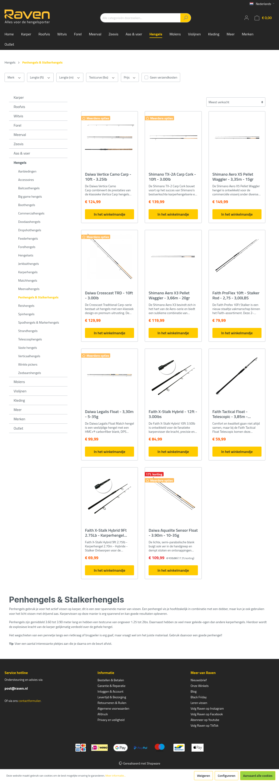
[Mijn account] (246, 17)
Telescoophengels (30, 339)
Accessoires (26, 179)
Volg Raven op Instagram (207, 708)
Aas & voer (22, 153)
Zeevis (18, 144)
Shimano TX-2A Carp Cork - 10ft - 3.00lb (172, 177)
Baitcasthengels (29, 188)
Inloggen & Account (110, 691)
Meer (18, 409)
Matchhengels (27, 280)
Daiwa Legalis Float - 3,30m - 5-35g (109, 414)
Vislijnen (20, 391)
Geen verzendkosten (163, 77)
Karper (19, 97)
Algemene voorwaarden (113, 708)
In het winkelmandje (109, 214)
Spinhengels (26, 314)
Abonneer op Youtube (205, 719)
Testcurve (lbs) (102, 77)
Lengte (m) (69, 77)
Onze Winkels (200, 685)
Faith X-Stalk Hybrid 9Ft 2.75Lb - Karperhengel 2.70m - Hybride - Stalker (107, 533)
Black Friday (199, 697)
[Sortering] (235, 102)
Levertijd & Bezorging (111, 697)
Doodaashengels (29, 221)
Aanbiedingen (27, 171)
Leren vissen (199, 702)
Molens (19, 381)
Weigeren (203, 775)
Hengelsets (25, 255)
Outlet (18, 428)
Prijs (130, 77)
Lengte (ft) (40, 77)
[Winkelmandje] (263, 17)
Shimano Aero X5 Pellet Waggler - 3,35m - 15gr (233, 177)
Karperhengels (27, 272)
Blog (194, 691)
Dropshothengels (29, 230)
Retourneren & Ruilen (111, 702)
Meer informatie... (115, 776)
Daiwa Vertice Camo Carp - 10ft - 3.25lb (108, 177)
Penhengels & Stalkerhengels (38, 297)
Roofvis (19, 106)
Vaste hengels (27, 347)
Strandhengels (27, 330)
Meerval (20, 134)
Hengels (20, 162)
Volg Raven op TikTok (205, 725)
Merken (19, 419)
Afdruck (102, 714)
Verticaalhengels (29, 356)
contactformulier (29, 700)
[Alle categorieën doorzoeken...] (140, 17)
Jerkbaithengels (28, 263)
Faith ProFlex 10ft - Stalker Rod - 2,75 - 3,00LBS (235, 295)
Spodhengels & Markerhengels (38, 322)
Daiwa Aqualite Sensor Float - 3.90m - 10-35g (173, 533)
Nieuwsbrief (199, 680)
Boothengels (26, 204)
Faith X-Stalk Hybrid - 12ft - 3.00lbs (173, 414)
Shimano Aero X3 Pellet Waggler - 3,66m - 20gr (169, 295)
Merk (14, 77)
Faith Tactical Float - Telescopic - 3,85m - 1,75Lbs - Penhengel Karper (236, 414)
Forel (17, 125)
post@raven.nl (16, 688)
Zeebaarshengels (29, 372)
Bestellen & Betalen (110, 680)
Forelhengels (26, 246)
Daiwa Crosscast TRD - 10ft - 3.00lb (109, 295)
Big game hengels (30, 196)
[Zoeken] (185, 17)
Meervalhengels (29, 288)
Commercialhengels (31, 213)
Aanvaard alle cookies (257, 775)
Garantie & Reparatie (111, 685)
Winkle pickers (27, 364)
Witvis (18, 116)
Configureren (226, 775)
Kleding (19, 400)
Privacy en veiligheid (111, 719)
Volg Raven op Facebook (207, 714)
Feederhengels (28, 238)
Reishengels (26, 305)
